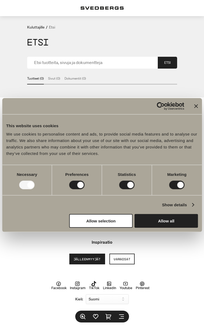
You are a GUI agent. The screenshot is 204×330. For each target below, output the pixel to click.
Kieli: (79, 299)
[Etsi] (83, 316)
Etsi (167, 62)
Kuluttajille (36, 27)
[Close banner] (196, 106)
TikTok (94, 285)
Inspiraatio (102, 242)
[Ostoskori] (108, 316)
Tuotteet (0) (35, 78)
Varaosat (122, 259)
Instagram (77, 285)
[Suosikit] (95, 316)
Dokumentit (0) (75, 78)
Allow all (166, 221)
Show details (174, 204)
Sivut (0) (54, 78)
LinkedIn (109, 285)
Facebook (59, 285)
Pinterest (142, 285)
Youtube (126, 285)
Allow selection (101, 221)
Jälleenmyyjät (87, 259)
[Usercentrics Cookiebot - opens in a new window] (160, 106)
